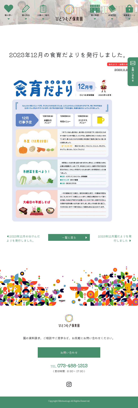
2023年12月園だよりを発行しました (115, 238)
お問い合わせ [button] (69, 352)
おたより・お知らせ (118, 64)
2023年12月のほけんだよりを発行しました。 (23, 238)
